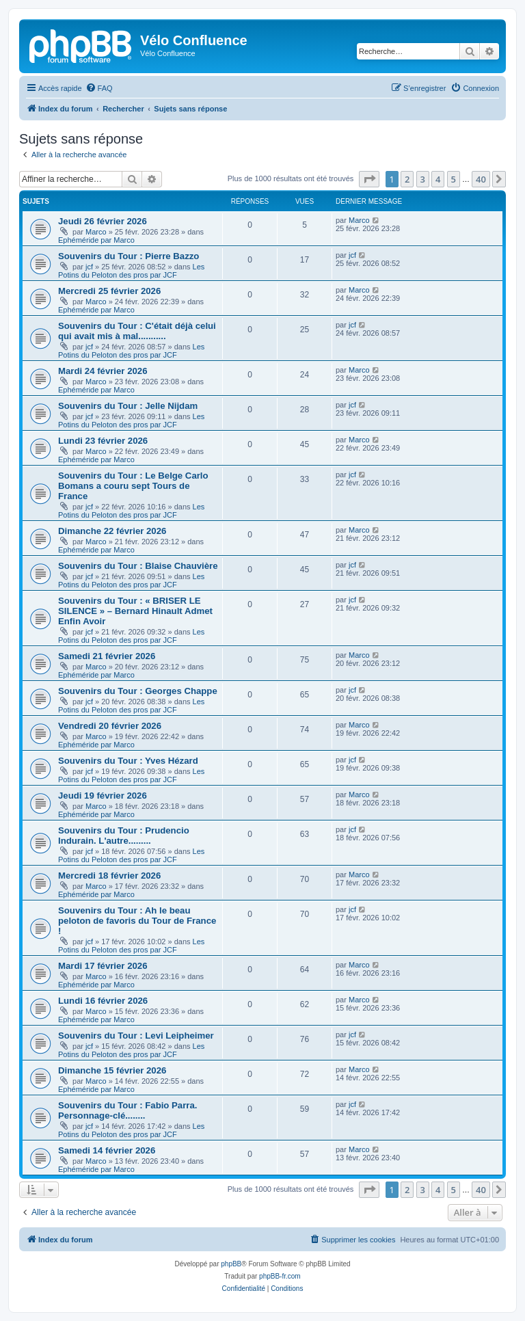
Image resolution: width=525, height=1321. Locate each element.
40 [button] (481, 179)
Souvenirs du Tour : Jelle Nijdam (128, 406)
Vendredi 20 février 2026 (109, 726)
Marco (96, 232)
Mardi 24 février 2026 (103, 371)
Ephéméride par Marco (96, 240)
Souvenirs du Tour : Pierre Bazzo (128, 256)
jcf (89, 267)
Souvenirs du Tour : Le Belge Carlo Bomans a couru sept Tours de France (133, 485)
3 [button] (422, 179)
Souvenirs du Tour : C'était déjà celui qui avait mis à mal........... (137, 331)
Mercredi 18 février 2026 (109, 875)
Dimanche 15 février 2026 (112, 1070)
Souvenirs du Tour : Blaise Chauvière (138, 566)
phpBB (231, 1264)
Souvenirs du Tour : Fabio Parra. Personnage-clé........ (127, 1110)
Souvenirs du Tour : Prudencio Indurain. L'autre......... (123, 835)
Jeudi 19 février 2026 (102, 795)
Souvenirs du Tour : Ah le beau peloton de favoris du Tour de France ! (137, 920)
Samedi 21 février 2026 (106, 656)
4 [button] (437, 179)
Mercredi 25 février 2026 (109, 291)
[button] (369, 179)
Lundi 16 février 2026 (103, 1001)
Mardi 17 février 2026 (103, 966)
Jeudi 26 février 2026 (102, 221)
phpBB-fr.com (280, 1276)
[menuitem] (99, 88)
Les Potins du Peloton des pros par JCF (131, 271)
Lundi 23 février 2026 (103, 441)
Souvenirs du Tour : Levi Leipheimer (136, 1035)
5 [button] (453, 179)
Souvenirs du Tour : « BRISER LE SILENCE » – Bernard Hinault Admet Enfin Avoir (135, 611)
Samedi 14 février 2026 (106, 1150)
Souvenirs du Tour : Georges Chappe (137, 691)
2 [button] (407, 179)
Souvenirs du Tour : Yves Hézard (128, 761)
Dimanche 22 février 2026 (112, 531)
